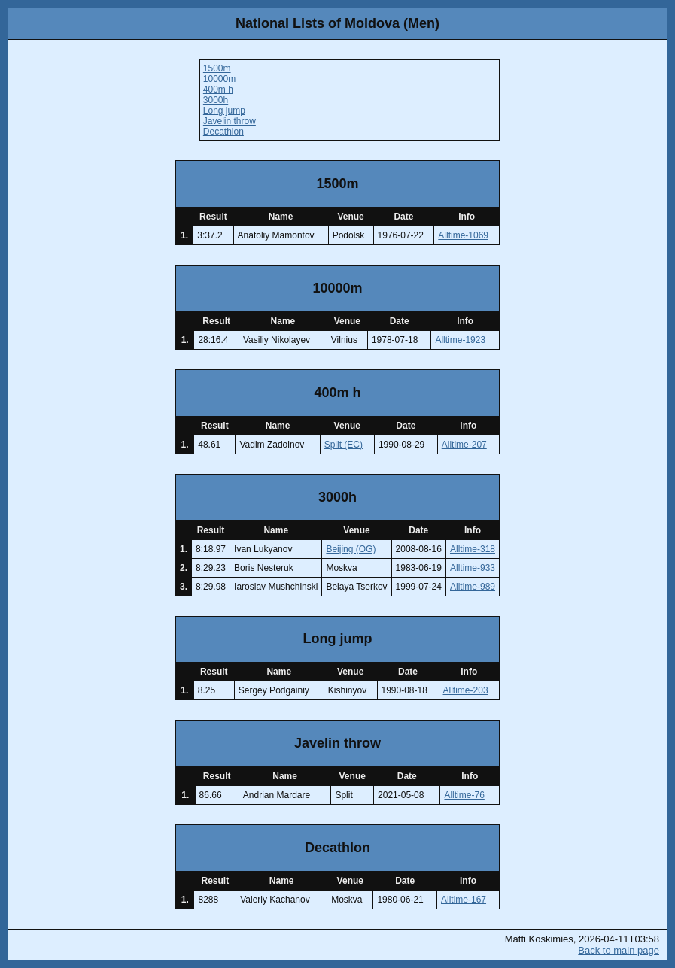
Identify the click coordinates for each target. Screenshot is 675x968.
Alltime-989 (472, 586)
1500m (217, 68)
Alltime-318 (472, 549)
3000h (215, 100)
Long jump (224, 110)
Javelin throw (229, 121)
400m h (218, 89)
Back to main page (618, 950)
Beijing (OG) (351, 549)
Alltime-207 (464, 444)
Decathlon (223, 131)
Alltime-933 (472, 568)
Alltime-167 (463, 899)
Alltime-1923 (460, 340)
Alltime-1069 (463, 235)
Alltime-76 (464, 795)
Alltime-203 (465, 690)
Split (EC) (343, 444)
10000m (219, 79)
